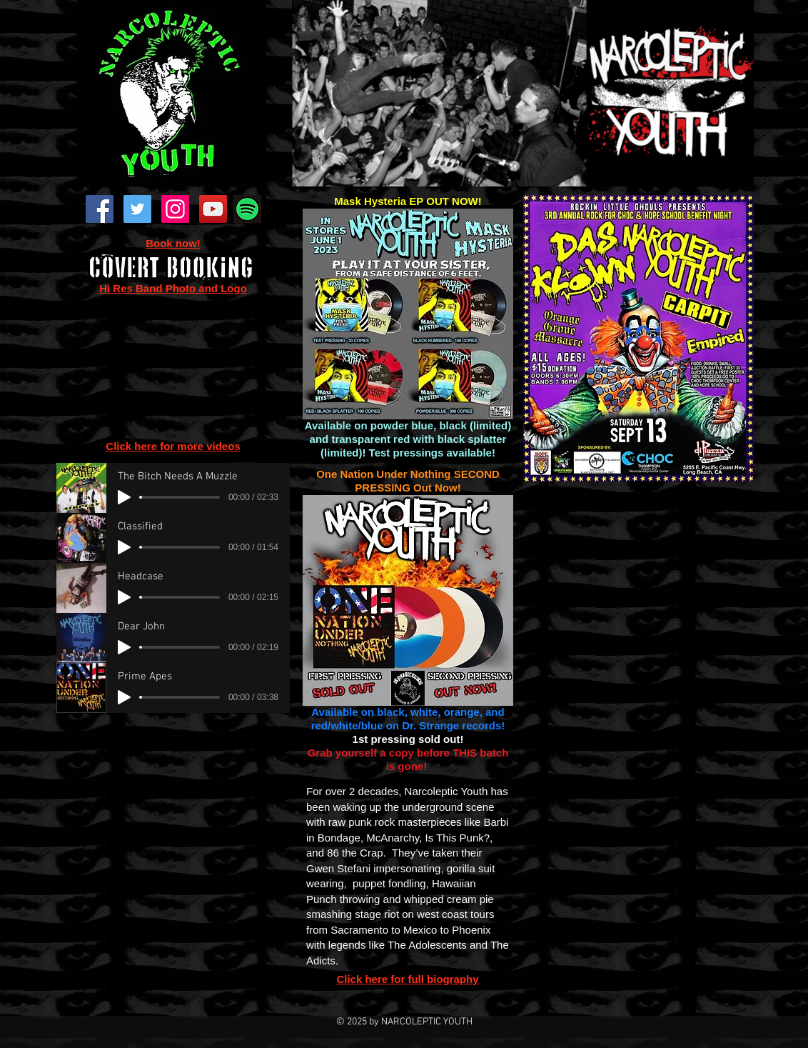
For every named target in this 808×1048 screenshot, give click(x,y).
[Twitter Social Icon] (137, 209)
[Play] (124, 497)
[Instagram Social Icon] (175, 209)
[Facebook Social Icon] (99, 209)
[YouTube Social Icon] (213, 209)
